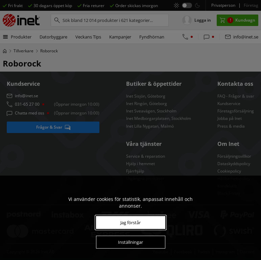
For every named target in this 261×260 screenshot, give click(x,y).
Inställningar (130, 242)
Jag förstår (130, 222)
